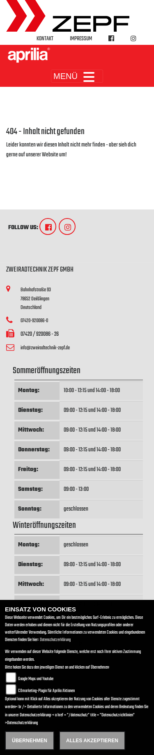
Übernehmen (29, 740)
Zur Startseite (19, 165)
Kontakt (45, 39)
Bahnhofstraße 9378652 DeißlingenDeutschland (36, 299)
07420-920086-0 (34, 320)
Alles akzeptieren (92, 740)
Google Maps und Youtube (35, 679)
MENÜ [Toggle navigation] (77, 76)
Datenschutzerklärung (55, 640)
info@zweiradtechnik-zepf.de (45, 348)
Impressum (81, 39)
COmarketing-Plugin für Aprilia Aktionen (46, 691)
